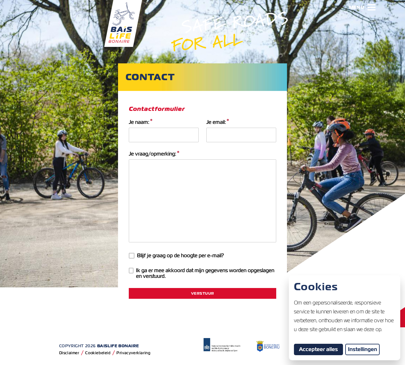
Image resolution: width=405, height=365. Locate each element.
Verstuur (202, 293)
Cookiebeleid (97, 352)
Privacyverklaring (133, 352)
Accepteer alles (321, 349)
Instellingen (362, 349)
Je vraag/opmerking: (154, 154)
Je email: (217, 122)
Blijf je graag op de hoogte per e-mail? (176, 256)
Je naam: (141, 122)
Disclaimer (69, 352)
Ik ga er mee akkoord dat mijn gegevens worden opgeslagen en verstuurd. (202, 273)
